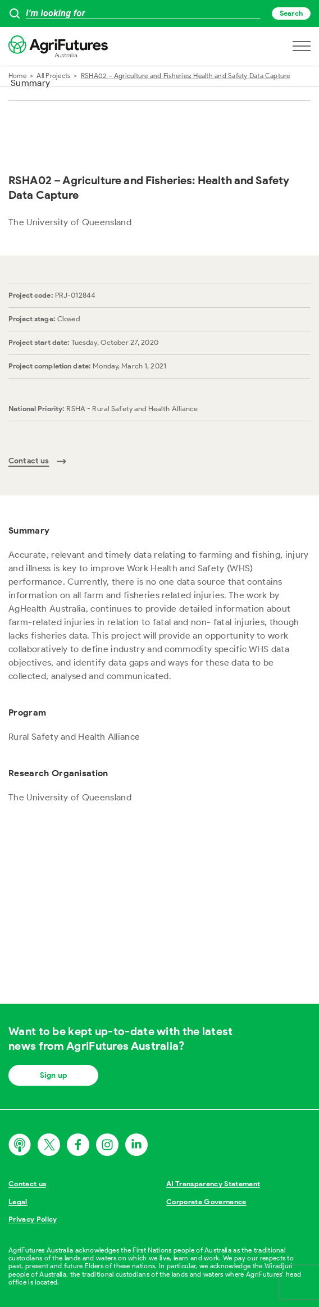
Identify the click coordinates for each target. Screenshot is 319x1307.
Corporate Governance (206, 1201)
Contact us (27, 1184)
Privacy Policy (32, 1219)
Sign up (53, 1075)
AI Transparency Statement (213, 1184)
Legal (18, 1201)
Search (291, 13)
